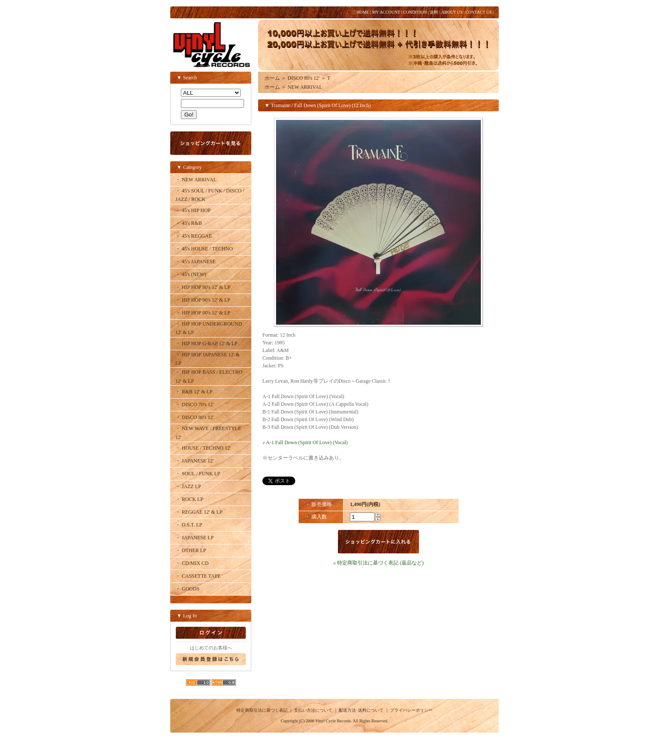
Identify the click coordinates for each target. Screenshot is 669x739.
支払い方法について (313, 710)
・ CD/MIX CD (192, 563)
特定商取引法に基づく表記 (262, 710)
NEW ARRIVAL (305, 87)
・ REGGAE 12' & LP (198, 512)
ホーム (272, 78)
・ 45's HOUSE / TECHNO (204, 249)
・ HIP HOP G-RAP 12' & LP (206, 343)
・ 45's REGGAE (193, 236)
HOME (362, 12)
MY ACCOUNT (386, 12)
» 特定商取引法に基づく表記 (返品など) (378, 563)
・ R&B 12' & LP (193, 392)
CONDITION (415, 12)
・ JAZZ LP (188, 486)
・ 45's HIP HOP (193, 210)
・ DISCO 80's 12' (194, 417)
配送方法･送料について (361, 710)
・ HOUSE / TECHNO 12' (203, 448)
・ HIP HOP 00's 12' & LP (202, 313)
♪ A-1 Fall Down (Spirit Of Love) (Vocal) (305, 442)
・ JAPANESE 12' (194, 461)
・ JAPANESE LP (194, 538)
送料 (434, 12)
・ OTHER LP (190, 550)
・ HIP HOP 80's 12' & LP (202, 287)
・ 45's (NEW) (190, 274)
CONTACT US (478, 12)
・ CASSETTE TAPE (198, 576)
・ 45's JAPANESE (195, 262)
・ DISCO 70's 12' (194, 404)
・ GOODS (187, 589)
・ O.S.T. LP (188, 525)
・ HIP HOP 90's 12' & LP (202, 300)
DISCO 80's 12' (304, 78)
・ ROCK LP (189, 499)
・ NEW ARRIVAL (195, 180)
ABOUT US (451, 12)
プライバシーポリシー (411, 710)
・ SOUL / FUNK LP (197, 474)
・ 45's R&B (188, 223)
